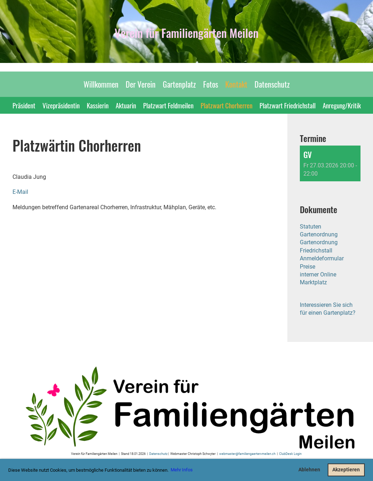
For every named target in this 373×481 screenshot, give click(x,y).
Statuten (310, 226)
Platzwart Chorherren (226, 105)
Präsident (23, 105)
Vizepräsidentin (61, 105)
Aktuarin (126, 105)
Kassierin (98, 105)
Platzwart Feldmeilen (168, 105)
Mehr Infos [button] (182, 469)
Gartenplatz (179, 84)
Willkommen (101, 84)
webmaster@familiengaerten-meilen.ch (247, 454)
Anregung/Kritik (342, 105)
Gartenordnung (319, 234)
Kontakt (236, 84)
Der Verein (141, 84)
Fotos (210, 84)
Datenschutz (272, 84)
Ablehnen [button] (309, 470)
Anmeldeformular (322, 258)
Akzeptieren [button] (346, 470)
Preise (307, 266)
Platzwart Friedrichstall (287, 105)
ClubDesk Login (290, 454)
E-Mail (20, 191)
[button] (330, 163)
